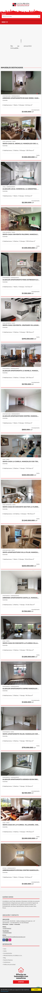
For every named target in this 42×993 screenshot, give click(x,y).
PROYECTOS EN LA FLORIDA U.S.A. (12, 955)
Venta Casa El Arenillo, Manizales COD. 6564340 (21, 144)
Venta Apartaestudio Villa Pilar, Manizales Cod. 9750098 (21, 552)
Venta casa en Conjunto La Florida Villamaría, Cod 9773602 (21, 643)
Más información (11, 991)
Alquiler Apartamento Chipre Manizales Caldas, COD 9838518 (21, 689)
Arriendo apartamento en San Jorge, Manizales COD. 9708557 (21, 98)
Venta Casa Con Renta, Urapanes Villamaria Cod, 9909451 (21, 325)
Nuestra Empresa (8, 960)
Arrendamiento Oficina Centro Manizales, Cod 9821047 (21, 870)
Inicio (4, 949)
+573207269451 (7, 928)
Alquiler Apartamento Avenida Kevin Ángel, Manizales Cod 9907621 (21, 779)
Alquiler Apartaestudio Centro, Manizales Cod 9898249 (21, 416)
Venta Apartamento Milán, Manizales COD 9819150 (21, 734)
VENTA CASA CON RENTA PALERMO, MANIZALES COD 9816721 (21, 234)
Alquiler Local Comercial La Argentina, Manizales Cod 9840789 (21, 189)
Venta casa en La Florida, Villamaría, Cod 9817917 (21, 825)
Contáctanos (6, 962)
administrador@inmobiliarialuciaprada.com (14, 937)
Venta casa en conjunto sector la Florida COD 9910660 (21, 507)
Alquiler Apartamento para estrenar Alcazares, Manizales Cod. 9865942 (21, 280)
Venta (4, 951)
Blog (4, 958)
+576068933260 (7, 932)
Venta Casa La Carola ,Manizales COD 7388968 (21, 461)
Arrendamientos (7, 953)
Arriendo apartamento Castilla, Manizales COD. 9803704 (21, 598)
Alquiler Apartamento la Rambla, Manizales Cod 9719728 (21, 371)
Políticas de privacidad (9, 964)
